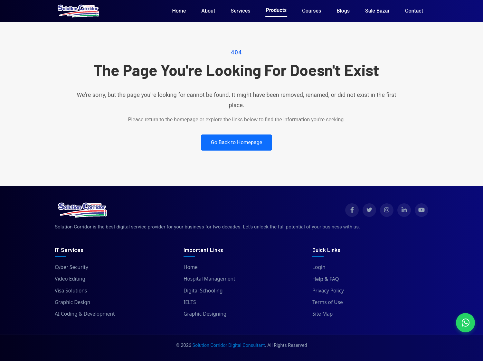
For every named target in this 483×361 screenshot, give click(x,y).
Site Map (322, 313)
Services (240, 11)
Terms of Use (327, 302)
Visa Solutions (71, 290)
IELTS (190, 302)
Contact (414, 11)
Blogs (343, 11)
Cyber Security (72, 267)
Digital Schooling (203, 290)
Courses (311, 11)
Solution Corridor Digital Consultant (228, 345)
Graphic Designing (205, 313)
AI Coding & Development (85, 313)
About (208, 11)
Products (276, 10)
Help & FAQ (325, 278)
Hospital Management (210, 278)
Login (319, 267)
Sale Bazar (377, 11)
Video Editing (70, 278)
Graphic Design (72, 302)
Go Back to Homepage (236, 142)
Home (179, 11)
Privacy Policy (328, 290)
